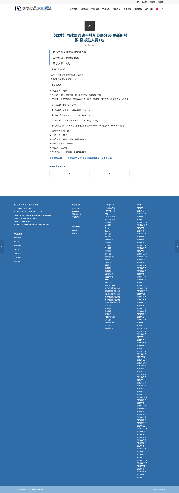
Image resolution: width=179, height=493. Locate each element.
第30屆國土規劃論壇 (112, 302)
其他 (106, 213)
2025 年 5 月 (141, 239)
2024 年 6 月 (141, 271)
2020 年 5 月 (141, 411)
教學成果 (108, 251)
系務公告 (108, 305)
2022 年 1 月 (141, 354)
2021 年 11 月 (142, 360)
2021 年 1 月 (141, 388)
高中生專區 (109, 328)
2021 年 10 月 (142, 363)
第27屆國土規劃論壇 (112, 294)
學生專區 (17, 241)
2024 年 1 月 (141, 285)
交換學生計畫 (110, 211)
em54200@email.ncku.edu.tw (36, 224)
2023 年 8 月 (141, 299)
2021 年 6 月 (141, 374)
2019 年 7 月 (141, 440)
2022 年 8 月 (141, 334)
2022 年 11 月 (142, 325)
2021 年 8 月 (141, 368)
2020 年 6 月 (141, 408)
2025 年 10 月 (142, 225)
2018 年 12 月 (142, 460)
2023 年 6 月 (141, 305)
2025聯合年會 (110, 208)
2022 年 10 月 (142, 328)
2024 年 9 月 (141, 262)
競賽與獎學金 (110, 285)
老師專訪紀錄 (110, 317)
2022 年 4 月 (141, 345)
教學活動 (108, 254)
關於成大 (76, 208)
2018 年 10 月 (142, 466)
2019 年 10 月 (142, 431)
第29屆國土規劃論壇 (112, 299)
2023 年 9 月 (141, 296)
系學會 (75, 230)
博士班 (107, 228)
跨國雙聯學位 (110, 322)
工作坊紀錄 (109, 242)
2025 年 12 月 (142, 219)
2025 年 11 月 (142, 222)
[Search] (162, 9)
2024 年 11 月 (142, 256)
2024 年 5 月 (141, 274)
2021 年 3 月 (141, 383)
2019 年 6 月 (141, 443)
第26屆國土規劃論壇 (112, 291)
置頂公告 (108, 314)
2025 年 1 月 (141, 251)
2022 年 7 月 (141, 337)
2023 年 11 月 (142, 291)
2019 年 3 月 (141, 451)
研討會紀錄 (109, 274)
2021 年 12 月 (142, 357)
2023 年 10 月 (142, 294)
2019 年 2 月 (141, 454)
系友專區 (108, 311)
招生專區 (17, 249)
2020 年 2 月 (141, 420)
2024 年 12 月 (142, 254)
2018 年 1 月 (141, 477)
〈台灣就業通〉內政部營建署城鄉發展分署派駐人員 (88, 158)
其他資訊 (108, 225)
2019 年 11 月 (142, 428)
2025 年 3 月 (141, 245)
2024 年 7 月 (141, 268)
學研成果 (17, 245)
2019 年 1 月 (141, 457)
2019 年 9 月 (141, 434)
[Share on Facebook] (70, 173)
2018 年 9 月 (141, 469)
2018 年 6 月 (141, 471)
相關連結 (17, 257)
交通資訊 (76, 217)
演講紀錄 (108, 265)
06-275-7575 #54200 (29, 218)
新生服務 (76, 211)
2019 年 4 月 (141, 448)
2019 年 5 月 (141, 446)
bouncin (162, 490)
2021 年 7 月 (141, 371)
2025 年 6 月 (141, 236)
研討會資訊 (109, 276)
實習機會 (108, 236)
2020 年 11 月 (142, 394)
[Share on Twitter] (109, 173)
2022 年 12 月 (142, 322)
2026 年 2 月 (141, 213)
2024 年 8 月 (141, 265)
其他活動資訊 (110, 219)
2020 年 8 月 (141, 403)
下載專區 (17, 253)
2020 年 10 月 (142, 397)
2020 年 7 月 (141, 405)
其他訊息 (108, 222)
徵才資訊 (91, 45)
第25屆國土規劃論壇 (112, 288)
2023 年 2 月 (141, 317)
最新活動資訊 (110, 256)
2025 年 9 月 (141, 228)
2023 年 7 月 (141, 302)
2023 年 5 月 (141, 308)
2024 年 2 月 (141, 282)
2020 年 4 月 (141, 414)
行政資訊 (108, 319)
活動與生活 (77, 214)
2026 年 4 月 (141, 208)
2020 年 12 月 (142, 391)
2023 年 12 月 (142, 288)
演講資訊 (108, 268)
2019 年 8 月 (141, 437)
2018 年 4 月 (141, 474)
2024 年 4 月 (141, 276)
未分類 (107, 259)
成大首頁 (144, 2)
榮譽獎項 (108, 262)
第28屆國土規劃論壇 (112, 296)
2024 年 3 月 (141, 279)
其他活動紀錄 (110, 216)
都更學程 (108, 325)
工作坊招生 (109, 239)
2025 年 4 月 (141, 242)
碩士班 (107, 279)
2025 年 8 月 (141, 231)
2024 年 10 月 (142, 259)
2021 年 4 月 (141, 380)
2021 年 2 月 (141, 385)
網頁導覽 (160, 2)
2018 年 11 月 (142, 463)
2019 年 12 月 (142, 426)
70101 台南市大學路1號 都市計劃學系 (36, 215)
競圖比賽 (108, 282)
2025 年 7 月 (141, 233)
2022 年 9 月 (141, 331)
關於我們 (17, 237)
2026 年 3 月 (141, 211)
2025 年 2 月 (141, 248)
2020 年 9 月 (141, 400)
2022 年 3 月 (141, 348)
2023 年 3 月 (141, 314)
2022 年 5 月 (141, 342)
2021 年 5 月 (141, 377)
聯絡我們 (152, 2)
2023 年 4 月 (141, 311)
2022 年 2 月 (141, 351)
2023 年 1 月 (141, 319)
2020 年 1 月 (141, 423)
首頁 (137, 2)
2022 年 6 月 (141, 340)
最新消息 (17, 261)
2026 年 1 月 (141, 216)
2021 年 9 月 (141, 365)
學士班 (107, 231)
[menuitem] (138, 1)
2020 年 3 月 (141, 417)
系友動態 (108, 308)
